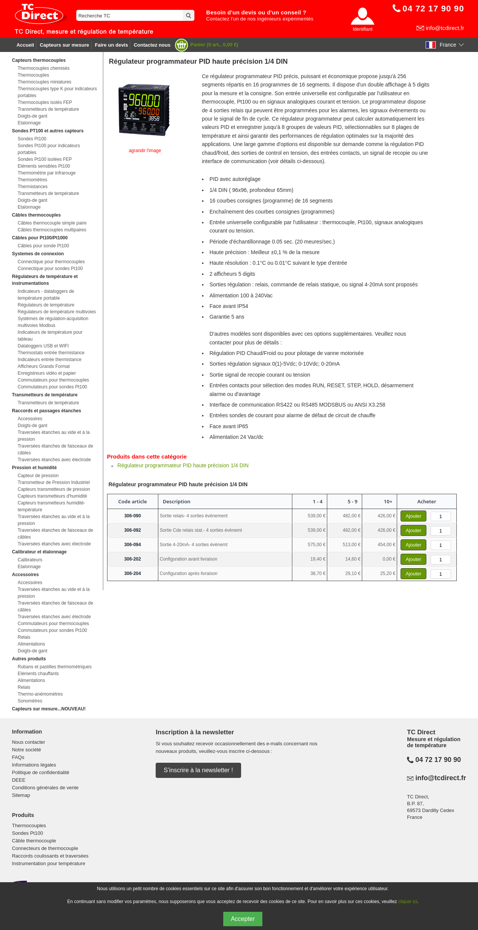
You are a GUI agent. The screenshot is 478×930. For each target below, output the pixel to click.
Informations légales (34, 765)
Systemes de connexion (38, 253)
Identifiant (362, 29)
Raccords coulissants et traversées (50, 856)
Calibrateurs (29, 559)
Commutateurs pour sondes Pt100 (52, 387)
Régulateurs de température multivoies (56, 311)
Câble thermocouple (34, 841)
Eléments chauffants (38, 673)
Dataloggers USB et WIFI (43, 346)
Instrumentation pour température (48, 863)
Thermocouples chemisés (43, 68)
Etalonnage (29, 123)
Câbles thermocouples (36, 215)
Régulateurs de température (45, 305)
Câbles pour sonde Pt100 (43, 245)
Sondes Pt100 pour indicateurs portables (48, 149)
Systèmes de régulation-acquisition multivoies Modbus (52, 322)
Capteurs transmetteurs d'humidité (52, 496)
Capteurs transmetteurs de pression (53, 489)
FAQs (18, 757)
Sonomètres (29, 701)
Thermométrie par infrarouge (46, 173)
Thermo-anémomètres (40, 694)
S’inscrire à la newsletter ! (198, 770)
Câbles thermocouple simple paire (51, 223)
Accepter (243, 919)
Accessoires (29, 418)
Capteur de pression (37, 475)
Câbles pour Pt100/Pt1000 (40, 237)
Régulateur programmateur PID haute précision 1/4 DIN (183, 465)
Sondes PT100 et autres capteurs (48, 131)
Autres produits (29, 658)
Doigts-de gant (32, 116)
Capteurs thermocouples (38, 60)
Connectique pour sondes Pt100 (49, 268)
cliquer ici (407, 901)
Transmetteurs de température (48, 109)
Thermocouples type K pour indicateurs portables (57, 92)
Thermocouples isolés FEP (44, 102)
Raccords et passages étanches (46, 410)
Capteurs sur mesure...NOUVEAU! (48, 709)
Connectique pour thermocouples (51, 261)
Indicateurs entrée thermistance (49, 359)
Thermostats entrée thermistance (50, 352)
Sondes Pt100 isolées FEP (44, 159)
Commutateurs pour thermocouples (53, 380)
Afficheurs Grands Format (43, 366)
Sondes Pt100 (31, 138)
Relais (23, 637)
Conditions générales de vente (45, 787)
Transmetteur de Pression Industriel (53, 482)
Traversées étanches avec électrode (54, 459)
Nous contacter (28, 742)
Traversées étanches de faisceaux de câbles (55, 449)
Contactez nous (152, 45)
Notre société (26, 749)
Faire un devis (111, 45)
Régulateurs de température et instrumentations (44, 280)
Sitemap (21, 795)
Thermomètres (32, 179)
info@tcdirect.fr (445, 28)
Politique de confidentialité (40, 772)
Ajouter (413, 516)
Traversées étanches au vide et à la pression (53, 436)
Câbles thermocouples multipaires (51, 229)
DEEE (18, 780)
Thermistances (32, 186)
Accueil (25, 45)
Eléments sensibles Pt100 (43, 166)
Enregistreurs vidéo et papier (46, 373)
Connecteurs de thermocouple (45, 848)
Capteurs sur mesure (64, 45)
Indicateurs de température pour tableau (49, 336)
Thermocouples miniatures (44, 82)
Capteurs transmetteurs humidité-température (51, 506)
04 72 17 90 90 (438, 759)
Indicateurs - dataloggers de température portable (45, 295)
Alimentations (31, 644)
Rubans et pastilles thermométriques (54, 666)
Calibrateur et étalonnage (39, 552)
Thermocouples (33, 75)
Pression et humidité (34, 467)
